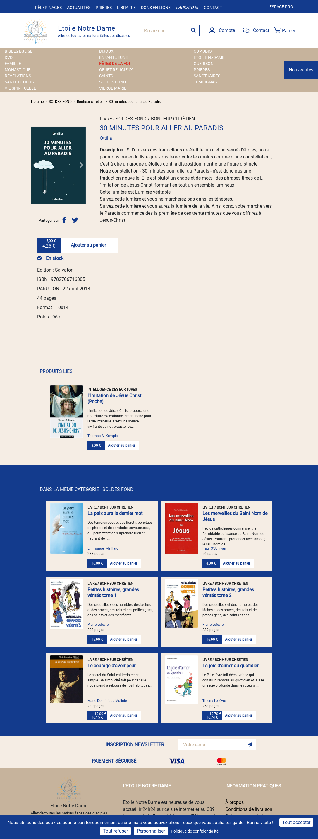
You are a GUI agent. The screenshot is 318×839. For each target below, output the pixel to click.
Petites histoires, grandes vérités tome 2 (228, 592)
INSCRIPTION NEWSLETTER (135, 744)
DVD (9, 57)
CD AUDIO (203, 51)
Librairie (126, 7)
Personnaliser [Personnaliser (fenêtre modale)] (151, 831)
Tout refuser (115, 831)
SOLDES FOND (112, 82)
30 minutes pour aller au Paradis (135, 102)
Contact (213, 7)
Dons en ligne (156, 7)
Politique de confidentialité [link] (195, 831)
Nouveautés (301, 70)
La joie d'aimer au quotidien (230, 666)
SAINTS (106, 76)
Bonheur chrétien (90, 102)
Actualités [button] (78, 7)
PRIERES (202, 69)
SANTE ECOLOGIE (21, 82)
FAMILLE (13, 63)
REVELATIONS (18, 76)
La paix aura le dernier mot (114, 513)
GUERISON (204, 63)
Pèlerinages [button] (48, 7)
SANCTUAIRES (207, 76)
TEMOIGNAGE (207, 82)
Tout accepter (296, 822)
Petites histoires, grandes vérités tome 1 (113, 592)
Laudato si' (187, 7)
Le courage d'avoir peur (111, 666)
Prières (104, 7)
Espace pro (281, 6)
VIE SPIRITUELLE (20, 88)
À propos (234, 802)
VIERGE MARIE (112, 88)
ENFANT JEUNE (113, 57)
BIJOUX (106, 51)
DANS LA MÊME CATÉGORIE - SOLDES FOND (86, 489)
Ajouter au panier (88, 245)
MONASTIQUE (17, 69)
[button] (35, 165)
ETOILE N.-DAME (209, 57)
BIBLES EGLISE (18, 51)
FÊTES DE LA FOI (114, 63)
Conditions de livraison (248, 809)
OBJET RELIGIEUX (116, 69)
